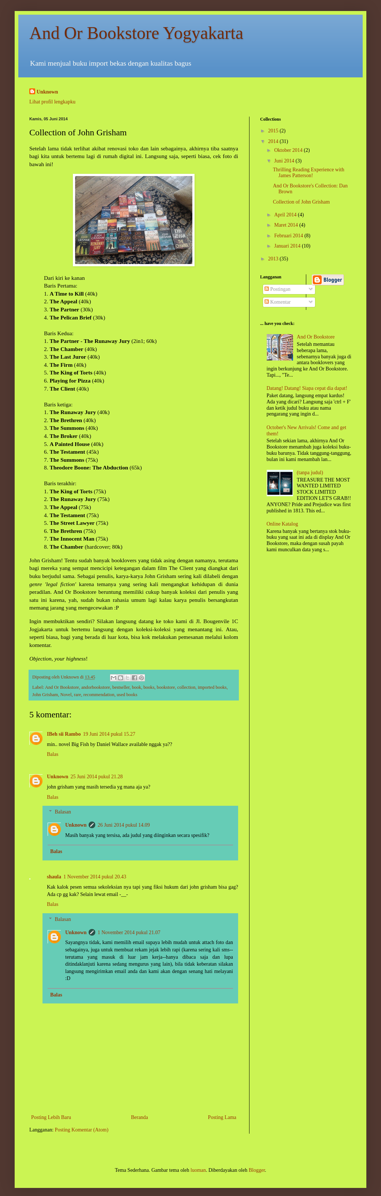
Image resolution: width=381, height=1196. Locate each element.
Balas (52, 754)
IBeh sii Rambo (64, 734)
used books (127, 694)
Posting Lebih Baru (51, 1117)
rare (77, 694)
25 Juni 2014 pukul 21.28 (96, 776)
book (136, 687)
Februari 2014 (289, 235)
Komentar (278, 302)
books (148, 687)
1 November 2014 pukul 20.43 (94, 876)
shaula (54, 876)
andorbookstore (95, 687)
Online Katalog (282, 524)
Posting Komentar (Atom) (81, 1130)
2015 (274, 131)
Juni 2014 (284, 161)
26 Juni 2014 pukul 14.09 (123, 825)
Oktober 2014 (289, 150)
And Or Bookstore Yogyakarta (136, 33)
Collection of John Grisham (301, 202)
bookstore (166, 687)
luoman (198, 1170)
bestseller (121, 687)
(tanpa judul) (310, 472)
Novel (66, 694)
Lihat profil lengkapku (52, 102)
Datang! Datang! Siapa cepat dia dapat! (307, 388)
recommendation (99, 694)
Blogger (257, 1170)
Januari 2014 (288, 246)
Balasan (63, 812)
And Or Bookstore (62, 687)
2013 (274, 258)
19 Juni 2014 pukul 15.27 (109, 734)
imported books (212, 687)
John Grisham (45, 694)
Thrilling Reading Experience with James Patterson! (308, 173)
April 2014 (286, 214)
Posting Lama (222, 1117)
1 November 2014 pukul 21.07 (128, 932)
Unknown (47, 92)
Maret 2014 (286, 225)
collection (186, 687)
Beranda (139, 1117)
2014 (274, 141)
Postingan (278, 289)
